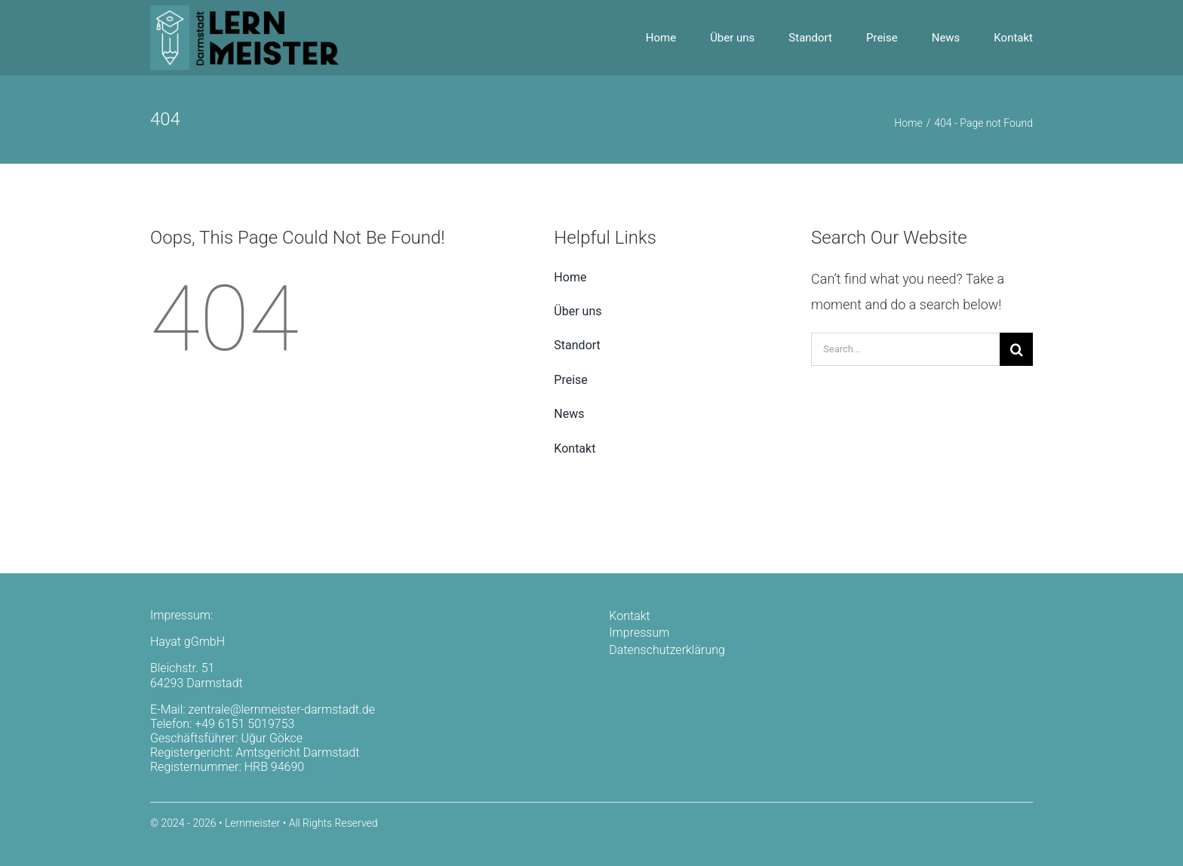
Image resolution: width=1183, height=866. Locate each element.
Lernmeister (252, 823)
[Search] (1016, 349)
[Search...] (905, 349)
